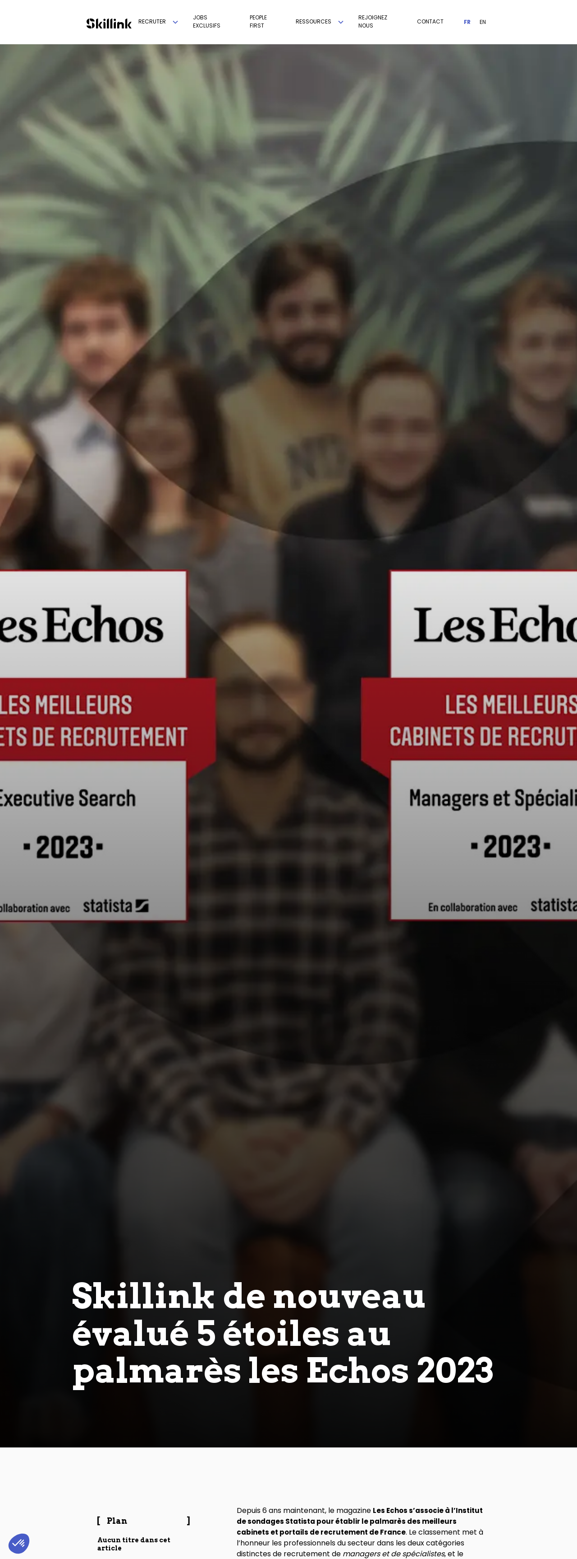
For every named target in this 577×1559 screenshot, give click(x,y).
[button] (159, 22)
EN (483, 22)
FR (467, 22)
